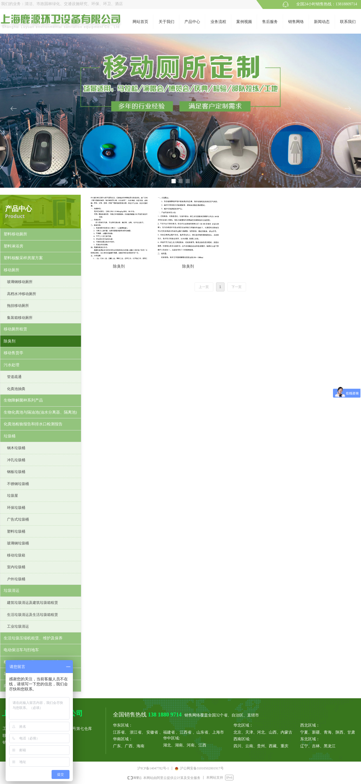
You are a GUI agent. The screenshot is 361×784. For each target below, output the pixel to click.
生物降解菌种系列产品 (23, 400)
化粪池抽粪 (16, 389)
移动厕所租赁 (15, 329)
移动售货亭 (13, 353)
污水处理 (11, 365)
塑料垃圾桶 (16, 531)
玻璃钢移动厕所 (20, 282)
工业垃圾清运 (18, 626)
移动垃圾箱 (16, 555)
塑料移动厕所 (15, 234)
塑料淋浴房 (13, 246)
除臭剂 (9, 341)
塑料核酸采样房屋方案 (23, 258)
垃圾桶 (9, 436)
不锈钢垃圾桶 (18, 484)
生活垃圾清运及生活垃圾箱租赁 (32, 615)
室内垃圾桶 (16, 567)
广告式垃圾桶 (18, 519)
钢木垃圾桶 (16, 448)
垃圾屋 (12, 495)
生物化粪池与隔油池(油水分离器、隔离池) (40, 412)
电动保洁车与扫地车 (21, 650)
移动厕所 (11, 270)
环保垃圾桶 (16, 507)
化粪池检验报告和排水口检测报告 (33, 424)
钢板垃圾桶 (16, 472)
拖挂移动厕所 (18, 305)
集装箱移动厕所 (20, 318)
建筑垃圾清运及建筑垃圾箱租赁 (32, 602)
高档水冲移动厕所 (21, 294)
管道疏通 (14, 377)
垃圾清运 (11, 590)
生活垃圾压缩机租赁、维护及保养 (33, 638)
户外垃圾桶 (16, 579)
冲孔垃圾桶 (16, 460)
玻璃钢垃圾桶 (18, 543)
